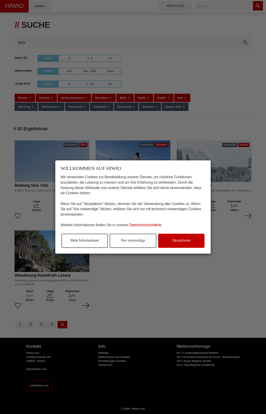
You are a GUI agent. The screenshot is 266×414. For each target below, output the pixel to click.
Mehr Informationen (84, 240)
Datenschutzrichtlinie (145, 225)
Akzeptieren (181, 240)
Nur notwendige (133, 240)
